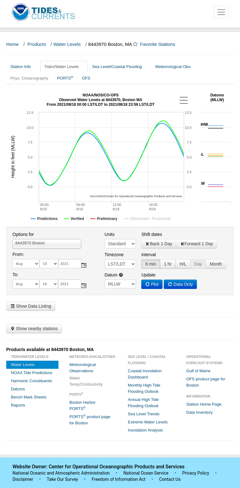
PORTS (65, 78)
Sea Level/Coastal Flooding (119, 66)
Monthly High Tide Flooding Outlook (144, 388)
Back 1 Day (158, 243)
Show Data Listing (30, 306)
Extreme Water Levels (148, 422)
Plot (151, 284)
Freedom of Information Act (118, 479)
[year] (69, 263)
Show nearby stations (34, 328)
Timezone (114, 254)
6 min (150, 263)
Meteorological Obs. (173, 66)
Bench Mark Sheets (28, 397)
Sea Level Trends (143, 414)
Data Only (180, 284)
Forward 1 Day (196, 243)
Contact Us (170, 479)
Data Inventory (199, 412)
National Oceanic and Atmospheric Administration (61, 473)
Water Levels (67, 44)
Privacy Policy (195, 473)
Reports (18, 405)
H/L (183, 263)
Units (110, 234)
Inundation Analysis (145, 430)
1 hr (168, 263)
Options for (23, 234)
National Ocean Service (146, 473)
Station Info (23, 66)
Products (37, 44)
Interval (148, 254)
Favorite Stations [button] (160, 44)
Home (12, 44)
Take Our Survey (63, 479)
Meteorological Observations (82, 367)
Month (216, 263)
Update (148, 274)
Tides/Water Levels (63, 66)
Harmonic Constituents (31, 380)
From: (18, 254)
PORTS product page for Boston (89, 419)
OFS (86, 78)
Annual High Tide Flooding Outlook (143, 402)
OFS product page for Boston (205, 382)
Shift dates (151, 234)
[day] (48, 263)
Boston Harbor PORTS (82, 405)
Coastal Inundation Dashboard (145, 373)
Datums (18, 389)
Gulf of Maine (198, 370)
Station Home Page (204, 404)
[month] (25, 263)
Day (198, 263)
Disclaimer (22, 479)
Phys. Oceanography (29, 78)
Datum (114, 274)
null (120, 284)
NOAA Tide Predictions (31, 372)
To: (15, 274)
